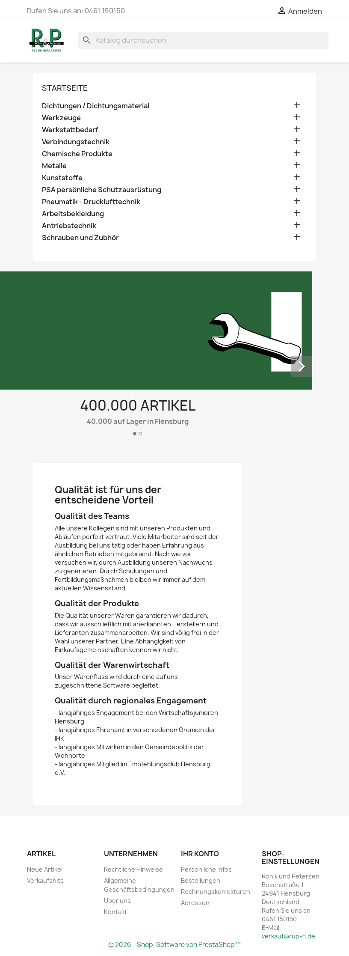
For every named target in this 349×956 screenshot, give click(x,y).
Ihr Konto (200, 853)
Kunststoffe (62, 177)
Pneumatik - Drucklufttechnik (91, 201)
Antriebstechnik (69, 225)
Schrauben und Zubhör (80, 237)
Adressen (195, 903)
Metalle (54, 165)
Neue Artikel (44, 869)
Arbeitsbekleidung (73, 213)
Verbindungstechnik (75, 141)
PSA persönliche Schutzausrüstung (101, 189)
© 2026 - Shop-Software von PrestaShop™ (174, 944)
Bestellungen (200, 880)
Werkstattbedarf (70, 129)
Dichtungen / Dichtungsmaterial (95, 105)
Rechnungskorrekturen (215, 892)
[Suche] (203, 40)
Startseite (65, 88)
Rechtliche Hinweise (133, 869)
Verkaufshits (45, 880)
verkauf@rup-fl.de (288, 936)
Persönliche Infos (206, 869)
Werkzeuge (61, 117)
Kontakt (115, 912)
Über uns (117, 900)
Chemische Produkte (77, 153)
